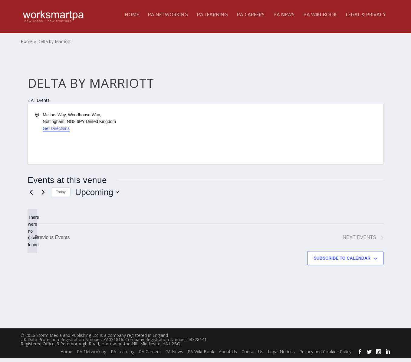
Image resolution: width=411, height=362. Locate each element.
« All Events (39, 104)
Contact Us (252, 356)
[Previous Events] (31, 196)
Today (61, 196)
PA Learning (212, 19)
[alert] (32, 235)
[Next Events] (43, 196)
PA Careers (251, 19)
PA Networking (168, 19)
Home (132, 19)
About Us (228, 356)
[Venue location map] (294, 138)
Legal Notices (281, 356)
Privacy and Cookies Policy (325, 356)
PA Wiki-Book (320, 19)
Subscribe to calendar (342, 262)
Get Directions (56, 132)
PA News (284, 19)
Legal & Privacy (366, 19)
